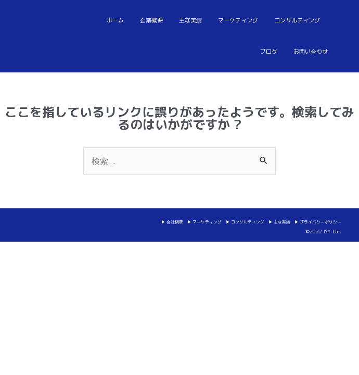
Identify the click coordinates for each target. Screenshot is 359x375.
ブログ (268, 51)
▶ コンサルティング (245, 221)
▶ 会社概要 (172, 221)
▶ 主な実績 (279, 221)
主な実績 (190, 20)
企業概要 (151, 20)
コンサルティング (297, 20)
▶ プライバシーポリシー (317, 221)
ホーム (115, 20)
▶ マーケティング (204, 221)
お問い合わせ (310, 51)
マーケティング (238, 20)
